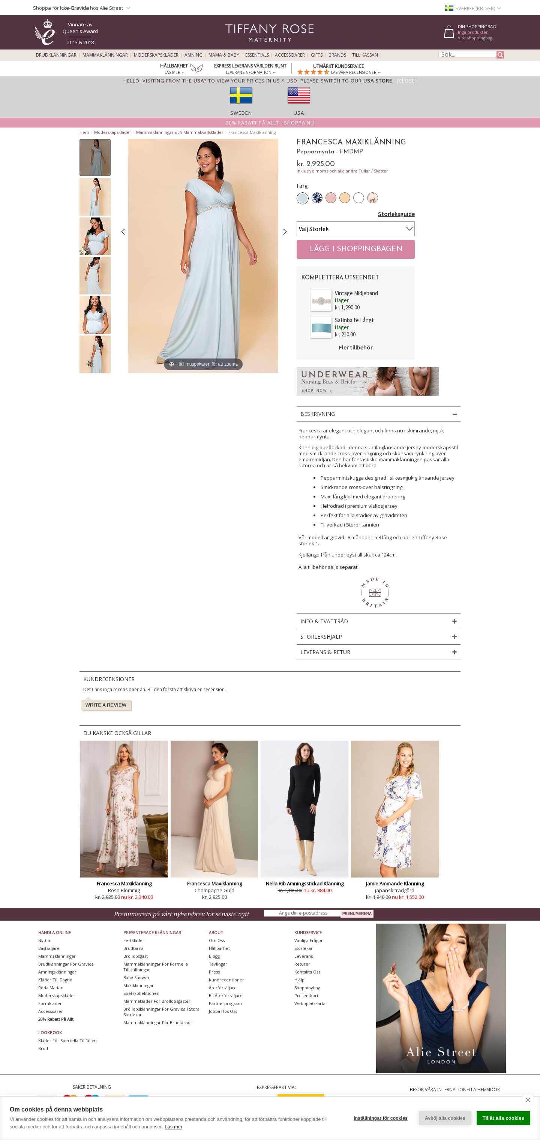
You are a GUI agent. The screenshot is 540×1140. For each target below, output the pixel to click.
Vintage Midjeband (356, 293)
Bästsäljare (49, 948)
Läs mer (173, 1127)
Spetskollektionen (141, 993)
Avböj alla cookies (445, 1118)
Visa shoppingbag (475, 37)
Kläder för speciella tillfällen (67, 1040)
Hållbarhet (219, 948)
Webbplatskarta (310, 1003)
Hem (84, 132)
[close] (528, 1099)
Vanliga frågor (308, 940)
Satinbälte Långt (354, 320)
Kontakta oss (307, 972)
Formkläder (50, 1003)
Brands (337, 55)
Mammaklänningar (105, 55)
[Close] (407, 80)
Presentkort (306, 995)
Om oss (217, 940)
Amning (193, 55)
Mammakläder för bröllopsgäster (156, 1001)
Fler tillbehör (356, 347)
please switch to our (346, 80)
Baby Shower (136, 977)
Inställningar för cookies (381, 1118)
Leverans (303, 956)
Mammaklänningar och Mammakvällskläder (180, 132)
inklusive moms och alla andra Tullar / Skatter (342, 171)
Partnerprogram (225, 1003)
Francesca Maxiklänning (124, 883)
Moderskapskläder (156, 55)
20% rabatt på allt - (270, 122)
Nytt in (44, 940)
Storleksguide (396, 214)
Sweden (241, 113)
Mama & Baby (223, 55)
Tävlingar (218, 964)
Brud (43, 1048)
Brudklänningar (56, 55)
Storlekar (303, 948)
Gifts (316, 55)
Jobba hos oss (223, 1011)
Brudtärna (133, 948)
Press (214, 972)
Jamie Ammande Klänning (395, 883)
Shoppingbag (307, 987)
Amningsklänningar (57, 972)
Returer (302, 964)
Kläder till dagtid (55, 979)
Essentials (257, 55)
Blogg (214, 956)
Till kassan (365, 55)
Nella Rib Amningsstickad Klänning (305, 883)
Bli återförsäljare (226, 995)
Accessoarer (290, 55)
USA (299, 113)
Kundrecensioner (226, 979)
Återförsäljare (223, 987)
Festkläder (133, 940)
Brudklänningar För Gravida (66, 964)
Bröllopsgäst (135, 956)
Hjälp (299, 979)
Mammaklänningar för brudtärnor (157, 1022)
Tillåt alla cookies (503, 1118)
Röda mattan (50, 987)
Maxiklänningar (138, 985)
